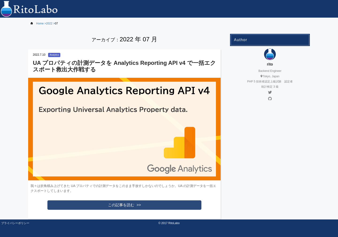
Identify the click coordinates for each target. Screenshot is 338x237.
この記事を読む (121, 205)
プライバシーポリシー (15, 223)
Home (40, 23)
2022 (49, 23)
